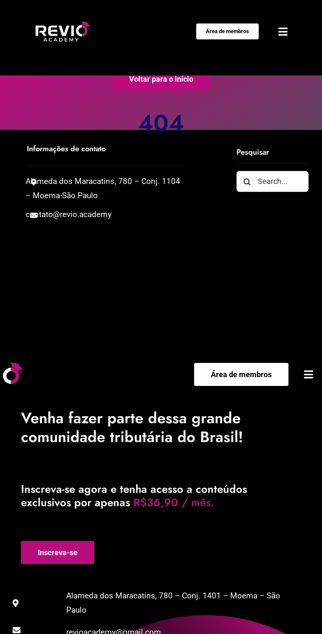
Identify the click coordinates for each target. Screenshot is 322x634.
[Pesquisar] (246, 181)
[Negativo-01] (63, 25)
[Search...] (272, 181)
